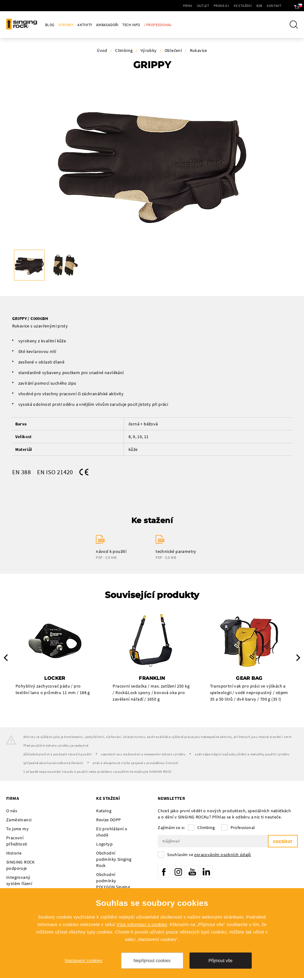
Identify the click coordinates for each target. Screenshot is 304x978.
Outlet (185, 5)
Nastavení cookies (83, 960)
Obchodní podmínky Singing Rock (113, 859)
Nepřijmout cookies (152, 960)
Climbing (124, 50)
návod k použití (111, 551)
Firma (170, 5)
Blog (49, 24)
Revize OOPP (108, 820)
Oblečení (173, 50)
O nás (11, 810)
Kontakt (256, 5)
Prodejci (203, 5)
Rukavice (198, 50)
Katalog (103, 810)
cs (289, 5)
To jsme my (17, 829)
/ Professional (158, 24)
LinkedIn (206, 871)
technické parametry (176, 551)
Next (298, 657)
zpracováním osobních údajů (222, 854)
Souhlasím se (209, 854)
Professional (243, 827)
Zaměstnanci (18, 820)
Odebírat (282, 841)
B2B (241, 5)
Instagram (178, 871)
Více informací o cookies (142, 924)
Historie (13, 853)
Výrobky (66, 24)
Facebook (164, 871)
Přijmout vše (220, 960)
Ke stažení (225, 5)
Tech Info (131, 24)
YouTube (192, 871)
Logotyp (104, 844)
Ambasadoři (107, 24)
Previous (6, 657)
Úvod (102, 50)
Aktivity (84, 24)
